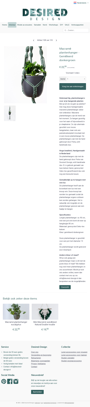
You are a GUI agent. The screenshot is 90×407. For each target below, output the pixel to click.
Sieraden (37, 25)
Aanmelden (37, 392)
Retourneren (36, 358)
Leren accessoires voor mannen (74, 355)
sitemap (37, 403)
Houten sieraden (67, 358)
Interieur (12, 25)
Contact (34, 367)
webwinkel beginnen (50, 403)
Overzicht (65, 287)
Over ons (34, 352)
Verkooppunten (77, 25)
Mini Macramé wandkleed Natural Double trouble (44, 323)
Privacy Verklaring (38, 364)
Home (4, 25)
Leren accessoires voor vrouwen (74, 352)
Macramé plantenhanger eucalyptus (16, 323)
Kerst (45, 25)
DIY (61, 25)
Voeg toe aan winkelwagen (72, 86)
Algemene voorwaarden (40, 361)
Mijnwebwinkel (69, 403)
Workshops (53, 25)
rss (42, 403)
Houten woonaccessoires (71, 361)
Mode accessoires (24, 25)
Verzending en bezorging (41, 355)
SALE (67, 25)
